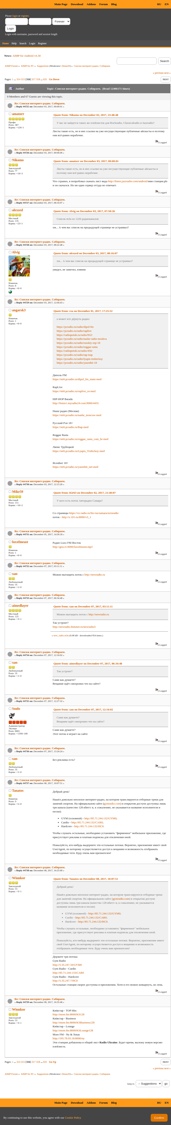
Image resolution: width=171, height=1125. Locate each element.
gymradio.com (112, 803)
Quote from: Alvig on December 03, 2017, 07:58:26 (84, 211)
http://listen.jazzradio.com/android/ (128, 181)
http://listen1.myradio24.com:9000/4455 (76, 403)
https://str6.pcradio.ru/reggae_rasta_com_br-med (80, 439)
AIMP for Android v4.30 (26, 55)
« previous (158, 72)
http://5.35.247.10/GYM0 (67, 964)
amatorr (18, 114)
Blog (114, 4)
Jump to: (131, 1084)
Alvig (16, 252)
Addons (91, 4)
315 (23, 79)
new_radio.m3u (61, 635)
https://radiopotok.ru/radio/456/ (75, 350)
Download (77, 4)
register (24, 15)
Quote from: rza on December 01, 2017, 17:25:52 (82, 311)
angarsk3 (19, 310)
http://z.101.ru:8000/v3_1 (76, 517)
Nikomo (18, 160)
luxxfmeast (20, 542)
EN (167, 4)
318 (38, 79)
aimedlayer (20, 605)
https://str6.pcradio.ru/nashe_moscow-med (77, 415)
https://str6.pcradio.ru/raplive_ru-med (74, 391)
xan (15, 574)
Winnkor (18, 878)
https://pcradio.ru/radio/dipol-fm (75, 326)
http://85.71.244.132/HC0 (88, 826)
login (15, 15)
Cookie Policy (73, 1117)
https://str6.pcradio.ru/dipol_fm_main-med (77, 379)
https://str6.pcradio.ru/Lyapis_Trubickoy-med (79, 451)
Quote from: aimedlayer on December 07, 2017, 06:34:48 (87, 663)
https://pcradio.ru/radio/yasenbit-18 (77, 362)
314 (18, 79)
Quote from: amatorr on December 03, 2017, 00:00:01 (86, 161)
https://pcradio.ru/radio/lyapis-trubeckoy (80, 358)
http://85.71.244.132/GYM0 (100, 818)
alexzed (17, 210)
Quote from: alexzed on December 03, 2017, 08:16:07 (85, 253)
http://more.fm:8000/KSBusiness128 (73, 1022)
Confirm (159, 1117)
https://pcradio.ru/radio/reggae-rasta (77, 346)
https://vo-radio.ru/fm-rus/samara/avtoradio (93, 513)
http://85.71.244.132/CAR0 (87, 822)
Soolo (16, 708)
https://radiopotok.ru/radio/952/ (75, 335)
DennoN (66, 66)
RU (159, 4)
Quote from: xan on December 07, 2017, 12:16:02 (83, 709)
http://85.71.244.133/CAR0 (68, 972)
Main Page (60, 4)
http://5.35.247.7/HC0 (65, 980)
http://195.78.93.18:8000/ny (68, 1038)
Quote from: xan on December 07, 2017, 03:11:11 (83, 606)
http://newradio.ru (94, 574)
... (15, 79)
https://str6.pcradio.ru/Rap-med (70, 427)
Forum (103, 4)
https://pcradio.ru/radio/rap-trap (75, 354)
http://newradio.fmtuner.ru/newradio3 (74, 626)
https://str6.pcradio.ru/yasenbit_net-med (75, 466)
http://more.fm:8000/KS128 (68, 1014)
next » (167, 72)
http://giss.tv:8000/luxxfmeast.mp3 (73, 546)
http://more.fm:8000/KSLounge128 (73, 1030)
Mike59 (17, 491)
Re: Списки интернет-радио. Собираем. (40, 103)
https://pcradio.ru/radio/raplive (74, 330)
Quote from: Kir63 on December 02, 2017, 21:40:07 (84, 492)
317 (33, 79)
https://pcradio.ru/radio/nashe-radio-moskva (82, 338)
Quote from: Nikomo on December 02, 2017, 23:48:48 (85, 115)
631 (45, 79)
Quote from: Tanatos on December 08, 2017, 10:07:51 (85, 878)
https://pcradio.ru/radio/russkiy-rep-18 (78, 342)
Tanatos (18, 790)
